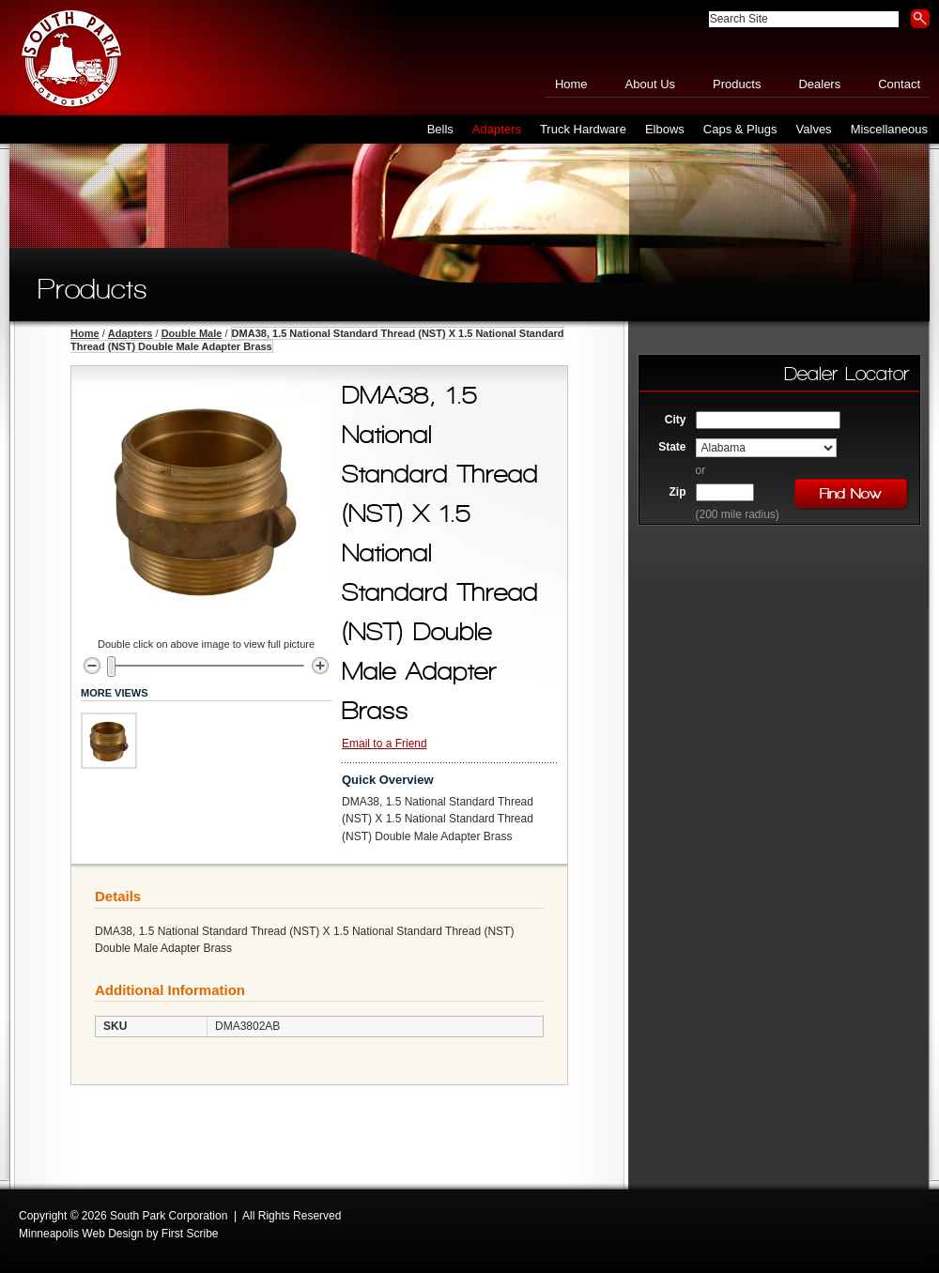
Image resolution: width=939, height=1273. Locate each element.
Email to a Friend (384, 743)
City (675, 419)
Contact (899, 84)
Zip (678, 491)
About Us (650, 84)
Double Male (192, 333)
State (671, 446)
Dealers (819, 84)
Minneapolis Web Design (81, 1233)
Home (571, 84)
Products (737, 84)
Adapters (130, 333)
